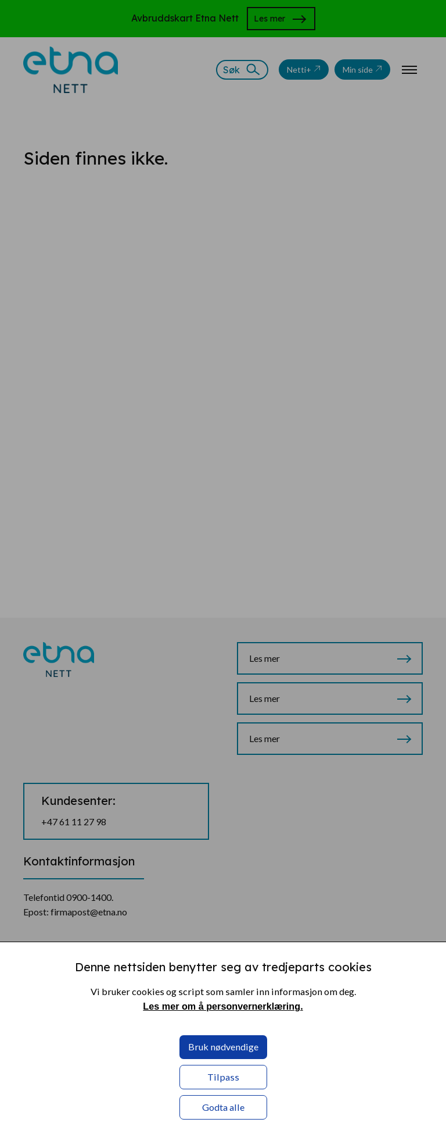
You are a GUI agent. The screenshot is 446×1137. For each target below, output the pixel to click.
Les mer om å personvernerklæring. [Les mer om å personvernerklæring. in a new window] (223, 1006)
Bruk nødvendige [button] (223, 1046)
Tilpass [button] (223, 1076)
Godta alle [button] (223, 1107)
